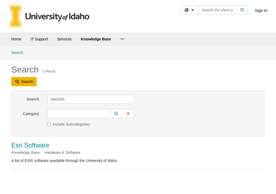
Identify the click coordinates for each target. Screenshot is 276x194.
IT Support (39, 39)
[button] (116, 67)
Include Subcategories (68, 78)
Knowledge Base (96, 39)
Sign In (261, 10)
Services (64, 39)
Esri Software (30, 99)
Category (31, 68)
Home (16, 39)
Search (33, 53)
